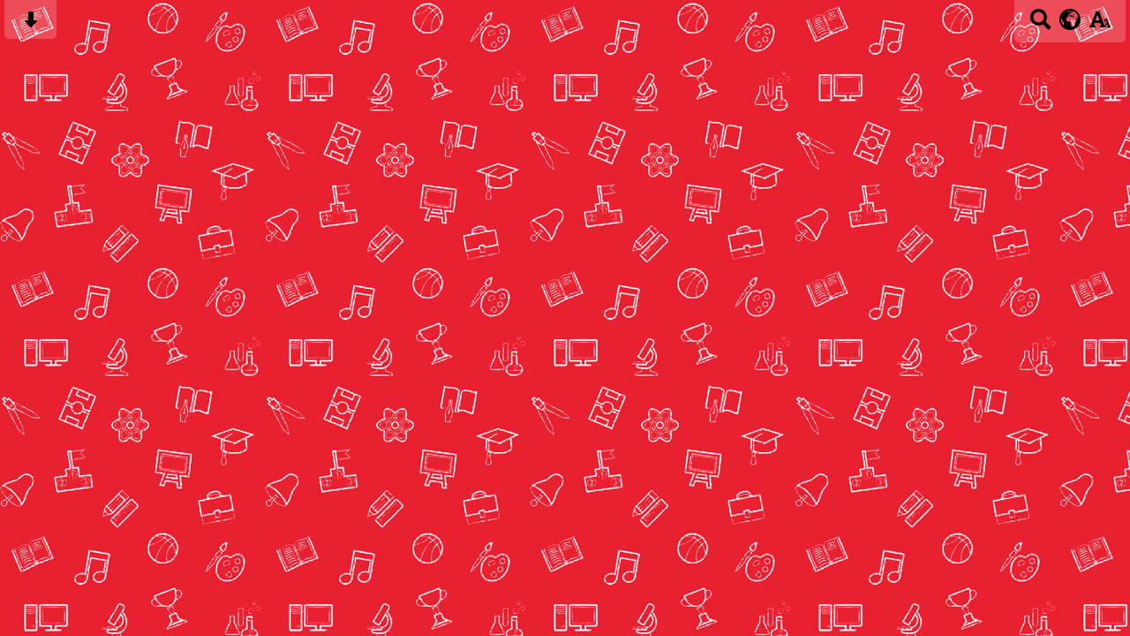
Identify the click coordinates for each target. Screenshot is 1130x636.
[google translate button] (1070, 19)
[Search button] (1040, 25)
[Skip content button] (30, 25)
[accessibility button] (1099, 25)
